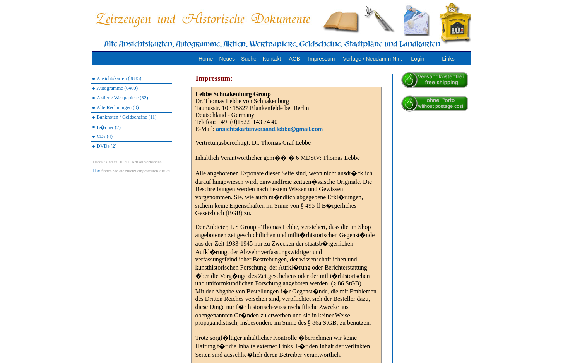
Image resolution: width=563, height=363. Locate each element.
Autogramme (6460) (117, 88)
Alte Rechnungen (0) (118, 107)
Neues (227, 59)
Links (448, 59)
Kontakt (272, 59)
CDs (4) (105, 136)
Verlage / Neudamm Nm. (372, 59)
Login (417, 59)
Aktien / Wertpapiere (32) (122, 97)
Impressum (321, 59)
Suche (249, 59)
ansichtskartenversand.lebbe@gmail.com (269, 129)
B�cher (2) (109, 127)
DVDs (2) (107, 146)
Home (206, 59)
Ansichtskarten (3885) (119, 78)
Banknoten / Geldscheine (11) (127, 117)
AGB (294, 59)
